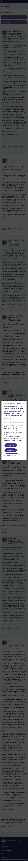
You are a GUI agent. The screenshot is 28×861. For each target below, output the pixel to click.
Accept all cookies (10, 445)
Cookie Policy (7, 418)
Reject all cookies (10, 450)
